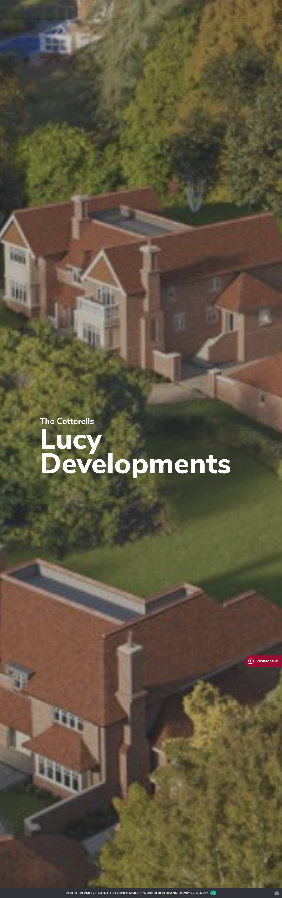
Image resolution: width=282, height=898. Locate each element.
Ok (213, 893)
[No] (277, 893)
